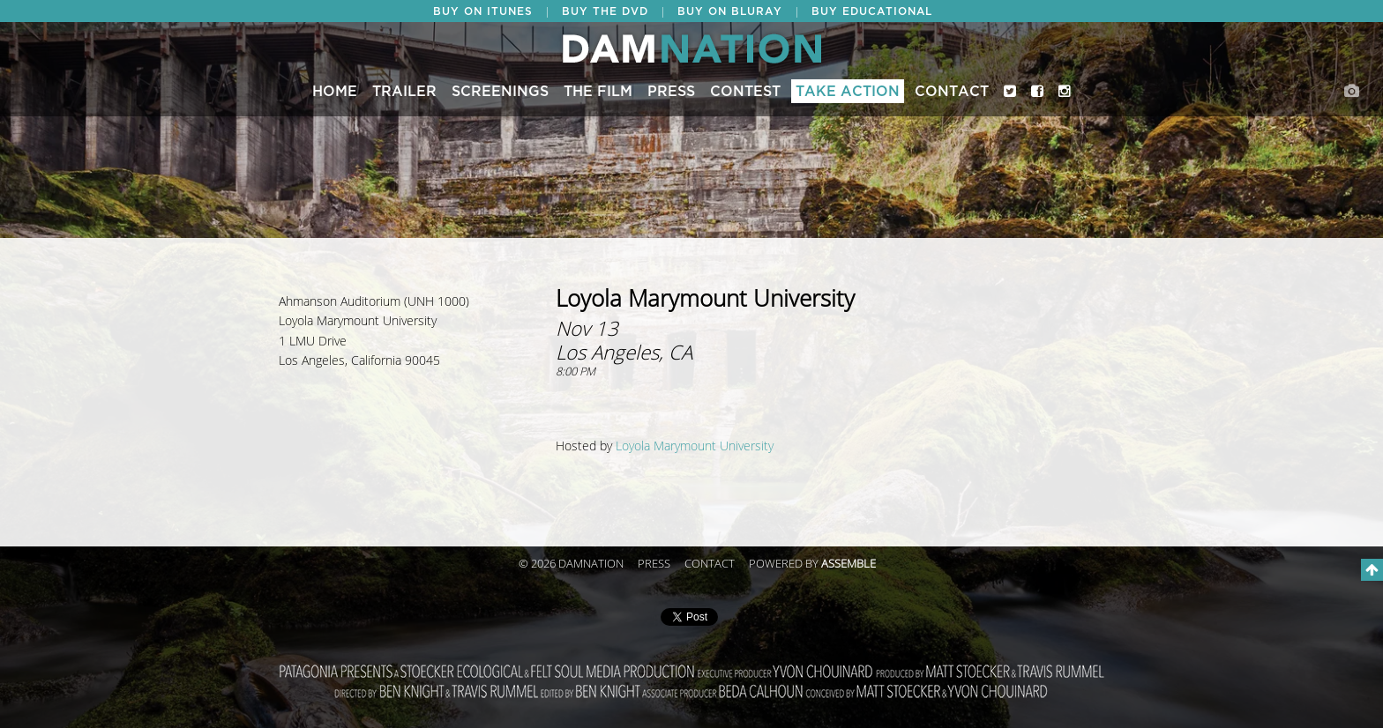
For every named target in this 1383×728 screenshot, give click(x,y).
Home (334, 92)
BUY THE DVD (605, 11)
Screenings (500, 92)
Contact (952, 92)
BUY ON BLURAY (729, 11)
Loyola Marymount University (695, 446)
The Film (598, 92)
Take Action (848, 92)
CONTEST (745, 92)
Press (671, 92)
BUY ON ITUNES (483, 11)
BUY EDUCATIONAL (871, 11)
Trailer (404, 92)
